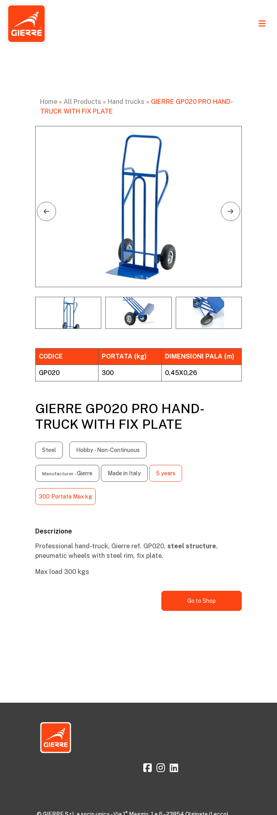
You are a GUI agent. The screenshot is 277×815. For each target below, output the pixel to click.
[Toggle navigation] (262, 24)
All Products (82, 101)
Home (48, 101)
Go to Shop (201, 601)
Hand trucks (126, 101)
